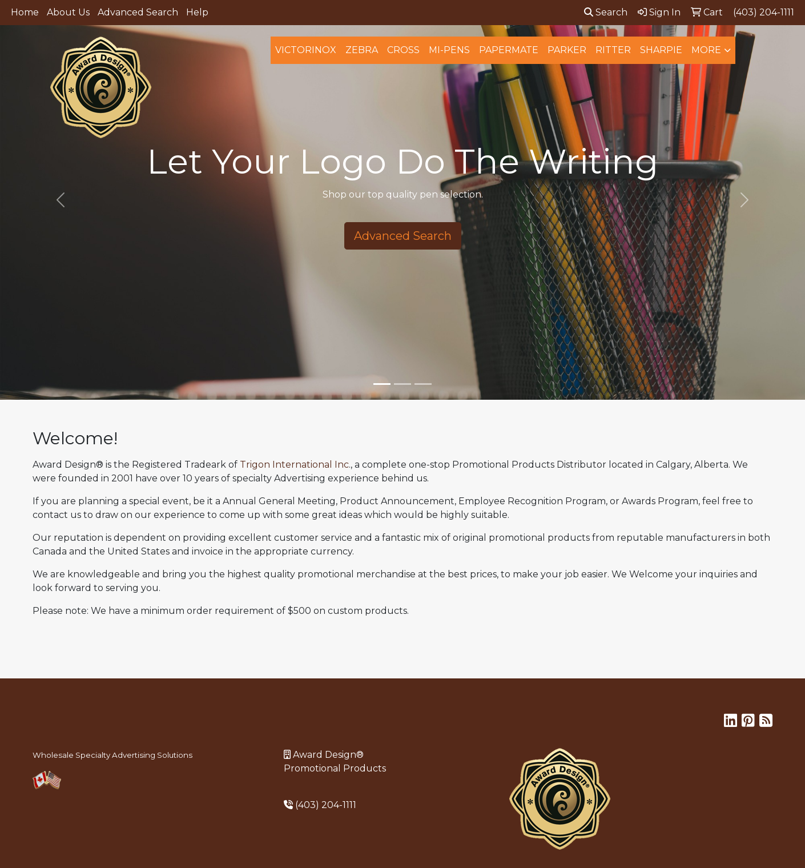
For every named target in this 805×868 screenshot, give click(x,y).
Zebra (361, 50)
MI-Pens (449, 50)
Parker (567, 50)
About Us (68, 12)
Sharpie (661, 50)
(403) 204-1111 (325, 804)
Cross (403, 50)
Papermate (508, 50)
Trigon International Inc (294, 464)
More (706, 50)
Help (197, 12)
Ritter (613, 50)
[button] (60, 200)
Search (605, 12)
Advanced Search (138, 12)
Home (25, 12)
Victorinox (305, 50)
